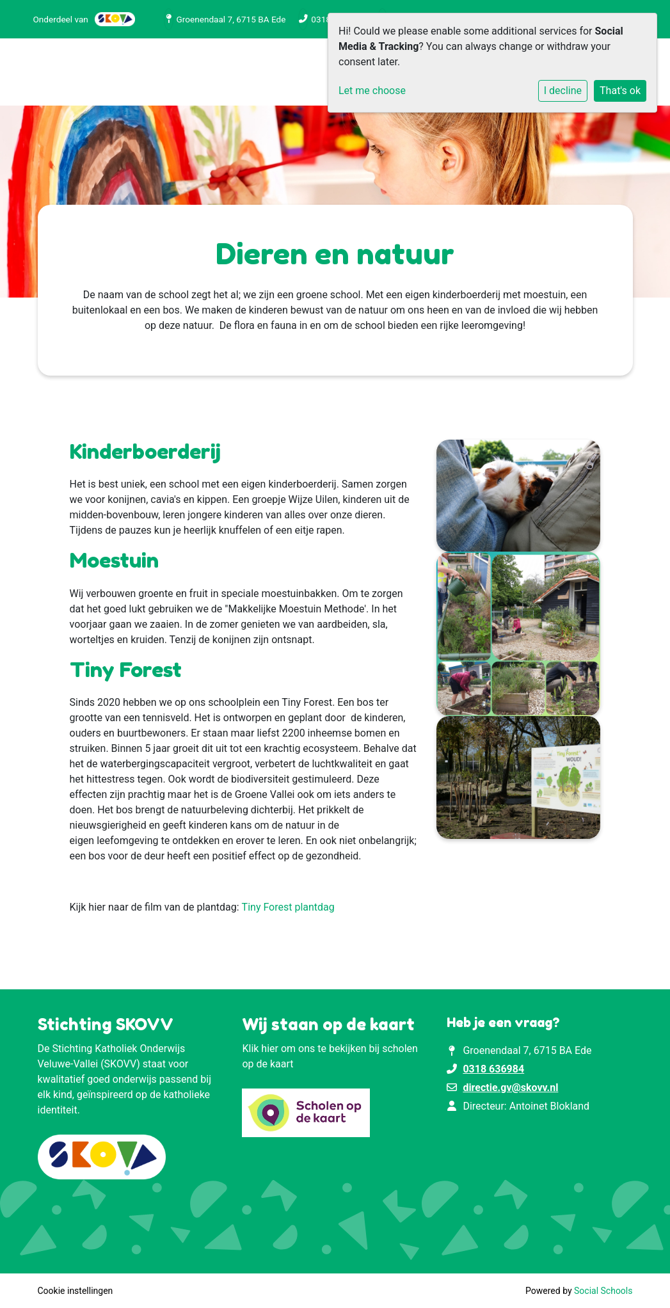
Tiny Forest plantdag (288, 907)
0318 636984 (493, 1069)
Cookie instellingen (75, 1291)
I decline (563, 90)
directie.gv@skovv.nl (510, 1087)
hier (269, 1048)
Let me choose (372, 90)
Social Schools (603, 1291)
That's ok (620, 90)
